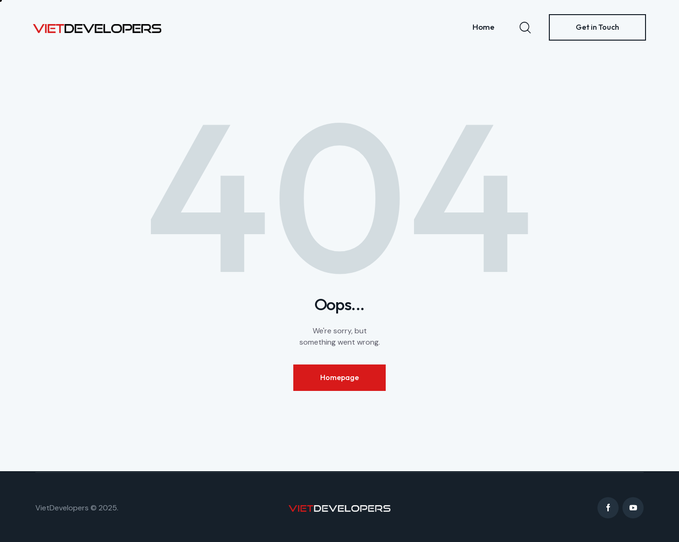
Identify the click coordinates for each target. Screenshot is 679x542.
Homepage (339, 377)
